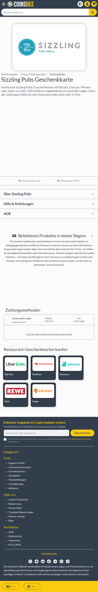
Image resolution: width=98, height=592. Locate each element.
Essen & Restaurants (33, 74)
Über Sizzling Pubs (17, 194)
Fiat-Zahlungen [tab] (79, 319)
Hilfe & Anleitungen (19, 204)
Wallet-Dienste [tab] (49, 319)
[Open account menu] (87, 4)
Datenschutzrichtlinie (79, 439)
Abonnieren (82, 433)
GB (32, 586)
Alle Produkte (9, 74)
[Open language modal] (80, 4)
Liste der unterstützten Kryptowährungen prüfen (49, 334)
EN (11, 586)
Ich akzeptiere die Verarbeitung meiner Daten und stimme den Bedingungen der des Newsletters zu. (49, 440)
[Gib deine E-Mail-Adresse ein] (36, 433)
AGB (7, 214)
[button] (3, 4)
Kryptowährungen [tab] (19, 318)
